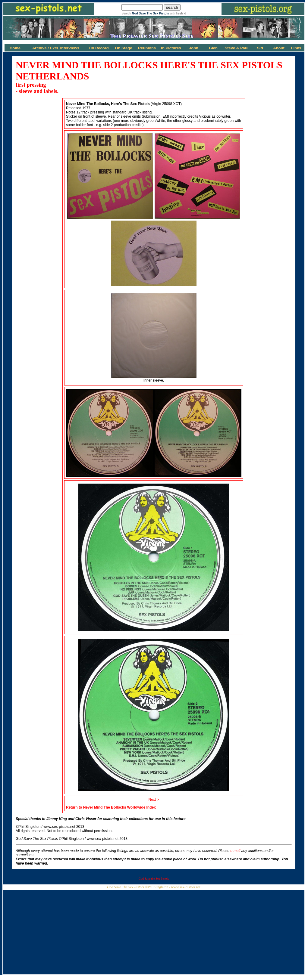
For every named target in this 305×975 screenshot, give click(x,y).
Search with (153, 13)
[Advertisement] (153, 932)
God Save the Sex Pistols (154, 878)
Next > (153, 799)
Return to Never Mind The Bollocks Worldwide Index (111, 807)
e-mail (235, 851)
